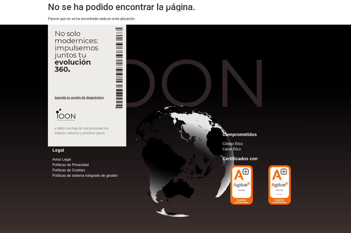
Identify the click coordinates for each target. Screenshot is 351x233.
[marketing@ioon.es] (301, 11)
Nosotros (14, 12)
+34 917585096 (279, 12)
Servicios (38, 12)
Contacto (89, 12)
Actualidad (63, 12)
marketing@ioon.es (325, 12)
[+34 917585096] (260, 11)
